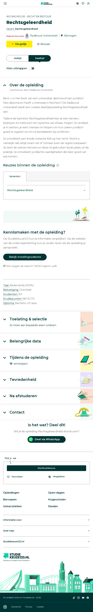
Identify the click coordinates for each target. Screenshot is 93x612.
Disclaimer (16, 606)
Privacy (29, 606)
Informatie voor (12, 519)
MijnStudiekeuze (46, 468)
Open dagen (56, 492)
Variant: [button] (10, 28)
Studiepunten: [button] (13, 298)
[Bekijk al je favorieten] (15, 476)
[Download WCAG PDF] (5, 607)
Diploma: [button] (9, 303)
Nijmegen (70, 35)
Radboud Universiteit (44, 35)
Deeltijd (39, 58)
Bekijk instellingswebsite (25, 256)
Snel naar (8, 530)
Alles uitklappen (20, 68)
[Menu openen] (5, 3)
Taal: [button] (6, 285)
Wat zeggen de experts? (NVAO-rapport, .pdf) (30, 266)
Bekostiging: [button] (11, 289)
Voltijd (17, 58)
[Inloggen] (88, 3)
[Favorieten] (83, 3)
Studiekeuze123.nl (13, 541)
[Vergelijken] (77, 3)
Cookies (40, 606)
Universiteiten (12, 506)
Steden (53, 506)
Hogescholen (57, 499)
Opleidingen (11, 492)
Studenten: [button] (10, 294)
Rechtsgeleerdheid (20, 190)
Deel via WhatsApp (44, 439)
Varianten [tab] (14, 176)
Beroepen (10, 499)
